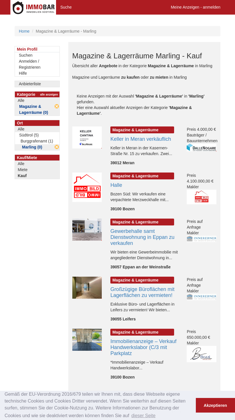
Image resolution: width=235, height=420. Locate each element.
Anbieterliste (30, 84)
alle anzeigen (49, 94)
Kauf (22, 175)
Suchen (25, 55)
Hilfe (23, 73)
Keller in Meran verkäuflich (140, 139)
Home (24, 31)
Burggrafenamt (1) (37, 141)
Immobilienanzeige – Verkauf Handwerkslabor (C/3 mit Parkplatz (143, 347)
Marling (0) (32, 147)
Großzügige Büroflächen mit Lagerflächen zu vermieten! (142, 292)
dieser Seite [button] (143, 415)
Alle (21, 100)
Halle (116, 185)
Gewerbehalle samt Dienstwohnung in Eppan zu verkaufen (142, 237)
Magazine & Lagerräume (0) (33, 109)
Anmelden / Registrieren (29, 64)
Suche (66, 7)
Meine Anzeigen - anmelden (195, 7)
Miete (22, 169)
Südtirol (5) (29, 135)
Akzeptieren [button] (215, 405)
